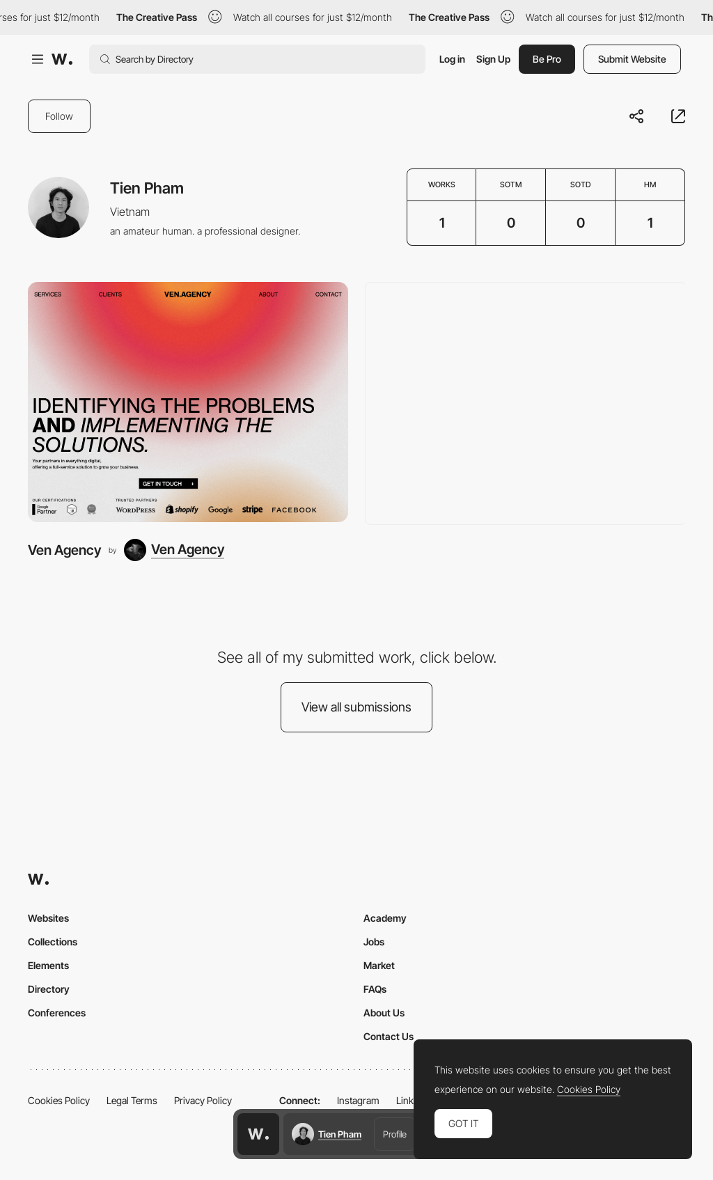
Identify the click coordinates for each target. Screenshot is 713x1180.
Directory (49, 989)
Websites (48, 918)
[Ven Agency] (188, 402)
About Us (384, 1012)
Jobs (373, 941)
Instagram (358, 1100)
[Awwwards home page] (258, 1134)
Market (379, 965)
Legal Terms (132, 1100)
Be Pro (547, 59)
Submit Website (632, 59)
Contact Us (388, 1036)
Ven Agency (64, 550)
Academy (385, 918)
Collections (52, 941)
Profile (395, 1134)
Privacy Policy (203, 1100)
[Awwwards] (62, 59)
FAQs (374, 989)
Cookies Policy (59, 1100)
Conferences (57, 1012)
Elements (48, 965)
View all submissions (356, 707)
